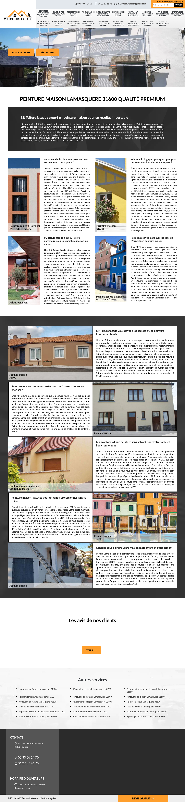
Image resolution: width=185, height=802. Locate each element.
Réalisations (47, 52)
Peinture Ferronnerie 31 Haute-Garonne (148, 14)
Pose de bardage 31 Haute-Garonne (73, 14)
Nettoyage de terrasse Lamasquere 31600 (92, 696)
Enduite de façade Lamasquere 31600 (36, 706)
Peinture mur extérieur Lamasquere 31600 (146, 711)
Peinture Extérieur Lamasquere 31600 (36, 696)
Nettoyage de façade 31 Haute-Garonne (88, 23)
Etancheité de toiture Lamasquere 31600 (92, 716)
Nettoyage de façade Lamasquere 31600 (37, 701)
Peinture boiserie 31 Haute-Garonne (118, 14)
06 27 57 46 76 (103, 3)
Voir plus (91, 650)
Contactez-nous (21, 52)
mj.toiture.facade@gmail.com (130, 3)
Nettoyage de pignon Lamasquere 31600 (146, 696)
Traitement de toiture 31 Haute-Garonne (58, 14)
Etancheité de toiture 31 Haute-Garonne (162, 14)
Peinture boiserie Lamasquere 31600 (90, 711)
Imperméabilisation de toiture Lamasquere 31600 (42, 711)
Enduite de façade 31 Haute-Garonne (162, 23)
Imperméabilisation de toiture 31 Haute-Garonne (103, 14)
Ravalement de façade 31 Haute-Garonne (73, 23)
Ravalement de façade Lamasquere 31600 (92, 701)
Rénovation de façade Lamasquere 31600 (92, 689)
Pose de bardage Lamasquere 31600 (144, 706)
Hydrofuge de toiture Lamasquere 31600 (146, 716)
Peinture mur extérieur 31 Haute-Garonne (133, 14)
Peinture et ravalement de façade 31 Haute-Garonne (43, 14)
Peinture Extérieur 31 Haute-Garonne (133, 23)
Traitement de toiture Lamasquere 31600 (92, 706)
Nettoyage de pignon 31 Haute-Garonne (103, 23)
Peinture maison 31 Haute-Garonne (88, 14)
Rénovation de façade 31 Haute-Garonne (147, 23)
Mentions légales (48, 798)
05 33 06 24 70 (84, 3)
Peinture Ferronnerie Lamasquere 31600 (38, 716)
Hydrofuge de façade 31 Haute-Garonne (43, 23)
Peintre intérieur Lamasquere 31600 (143, 701)
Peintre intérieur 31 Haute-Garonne (58, 23)
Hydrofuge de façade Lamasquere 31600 (38, 689)
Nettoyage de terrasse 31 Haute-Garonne (118, 23)
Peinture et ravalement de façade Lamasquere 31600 (148, 690)
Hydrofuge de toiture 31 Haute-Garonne (177, 14)
